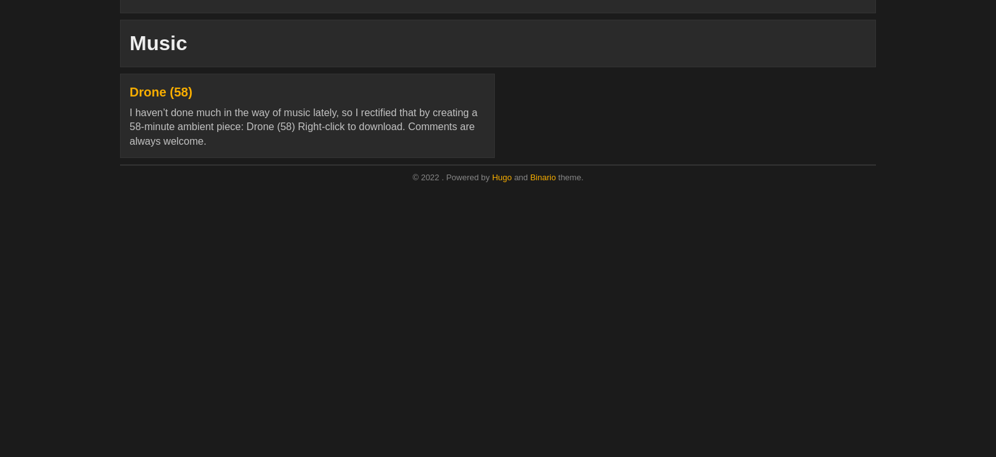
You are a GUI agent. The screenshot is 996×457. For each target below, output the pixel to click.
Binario (543, 177)
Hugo (502, 177)
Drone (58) (161, 92)
